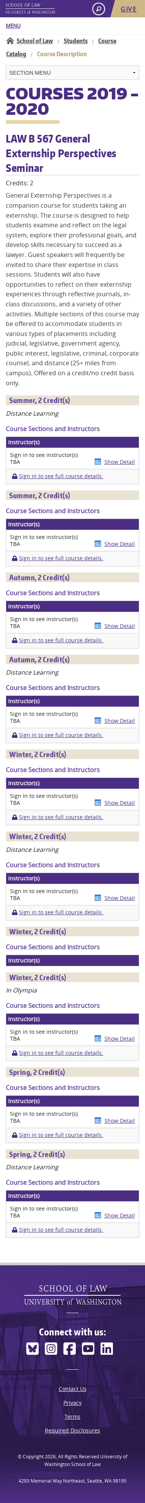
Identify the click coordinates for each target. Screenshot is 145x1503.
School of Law (35, 41)
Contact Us (73, 1388)
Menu (13, 25)
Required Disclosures (72, 1430)
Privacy (72, 1402)
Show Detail (119, 461)
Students (76, 41)
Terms (72, 1416)
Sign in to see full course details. (61, 476)
